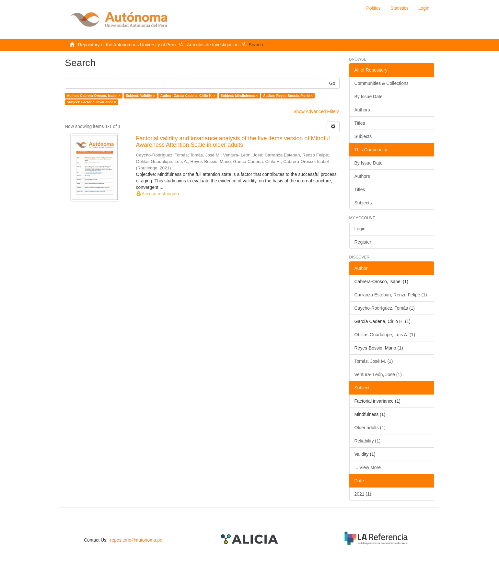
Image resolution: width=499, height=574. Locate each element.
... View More (367, 467)
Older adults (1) (370, 427)
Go (332, 83)
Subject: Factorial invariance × (91, 102)
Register (362, 242)
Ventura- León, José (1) (378, 374)
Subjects (363, 136)
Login (360, 228)
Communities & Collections (381, 83)
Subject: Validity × (140, 96)
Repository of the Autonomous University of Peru (127, 44)
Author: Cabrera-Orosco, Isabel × (93, 96)
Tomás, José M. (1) (373, 361)
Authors (362, 109)
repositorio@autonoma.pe (136, 540)
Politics (373, 8)
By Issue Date (368, 96)
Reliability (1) (367, 440)
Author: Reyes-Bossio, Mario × (288, 96)
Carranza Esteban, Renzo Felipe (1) (390, 294)
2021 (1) (362, 494)
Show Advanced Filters (316, 111)
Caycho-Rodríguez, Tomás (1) (384, 308)
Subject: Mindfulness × (239, 96)
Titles (359, 123)
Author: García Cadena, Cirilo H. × (187, 96)
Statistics (399, 8)
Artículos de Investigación (213, 44)
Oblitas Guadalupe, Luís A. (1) (384, 334)
